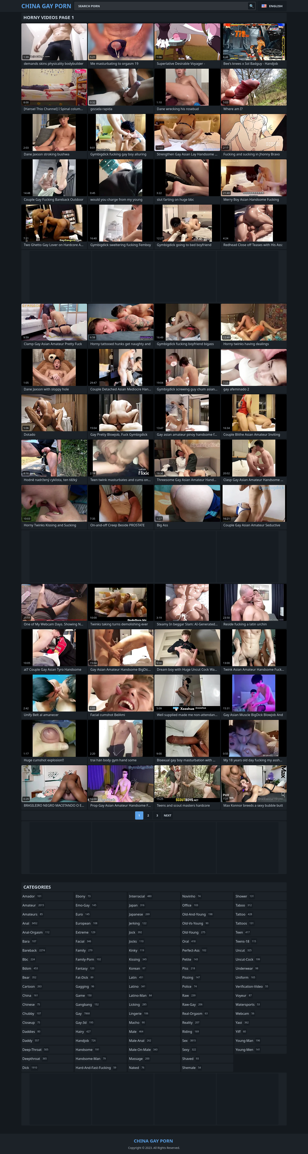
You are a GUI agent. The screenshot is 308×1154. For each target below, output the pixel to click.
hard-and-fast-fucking (96, 1068)
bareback (34, 950)
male (136, 1032)
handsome (88, 1050)
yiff (241, 1032)
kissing (138, 959)
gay (83, 1013)
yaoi (243, 1022)
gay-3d (85, 1022)
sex (189, 1041)
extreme (86, 932)
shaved (191, 1059)
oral (189, 941)
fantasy (85, 968)
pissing (191, 977)
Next (167, 815)
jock (136, 932)
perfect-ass (194, 950)
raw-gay (192, 1004)
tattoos (245, 923)
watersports (248, 1004)
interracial (141, 896)
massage (139, 1059)
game (84, 995)
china (30, 995)
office (190, 905)
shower (245, 896)
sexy (189, 1050)
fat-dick (85, 977)
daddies (31, 1032)
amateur (33, 905)
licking (138, 1004)
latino (137, 986)
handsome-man (91, 1059)
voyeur (244, 995)
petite (190, 959)
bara (29, 941)
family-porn (89, 959)
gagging (85, 986)
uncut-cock (248, 959)
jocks (137, 941)
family (84, 950)
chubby (32, 1013)
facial (84, 941)
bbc (29, 959)
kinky (137, 950)
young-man (248, 1041)
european (87, 923)
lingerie (139, 1013)
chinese (31, 1004)
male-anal (140, 1041)
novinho (192, 896)
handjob (86, 1041)
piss (189, 968)
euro (83, 914)
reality (191, 1022)
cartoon (32, 986)
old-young (194, 932)
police (190, 986)
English (276, 6)
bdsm (30, 968)
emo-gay (86, 905)
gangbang (88, 1004)
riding (191, 1032)
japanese (140, 914)
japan (137, 905)
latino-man (141, 995)
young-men (248, 1050)
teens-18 (246, 941)
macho (137, 1022)
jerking (138, 923)
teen (243, 932)
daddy (31, 1041)
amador (32, 896)
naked (137, 1068)
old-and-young (198, 914)
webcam (245, 1013)
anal (30, 923)
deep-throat (35, 1050)
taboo (244, 905)
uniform (246, 977)
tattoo (244, 914)
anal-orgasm (36, 932)
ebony (84, 896)
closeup (31, 1022)
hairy (84, 1032)
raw (189, 995)
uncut (244, 950)
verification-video (252, 986)
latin (136, 977)
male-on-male (144, 1050)
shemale (192, 1068)
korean (137, 968)
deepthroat (35, 1059)
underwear (247, 968)
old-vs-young (195, 923)
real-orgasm (195, 1013)
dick (30, 1068)
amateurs (33, 914)
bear (29, 977)
